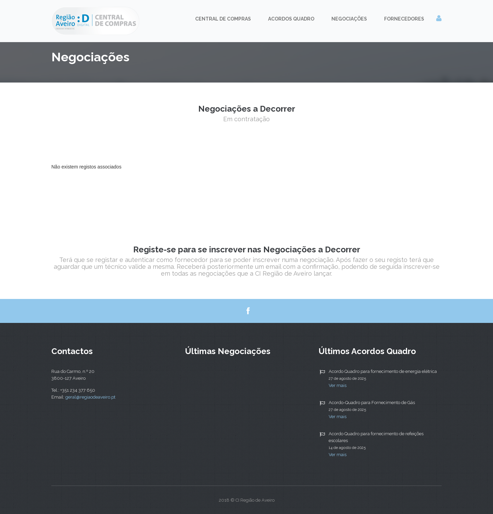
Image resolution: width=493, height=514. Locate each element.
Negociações (349, 19)
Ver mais (337, 385)
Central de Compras (223, 19)
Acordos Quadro (291, 19)
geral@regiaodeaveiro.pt (90, 397)
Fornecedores (404, 19)
